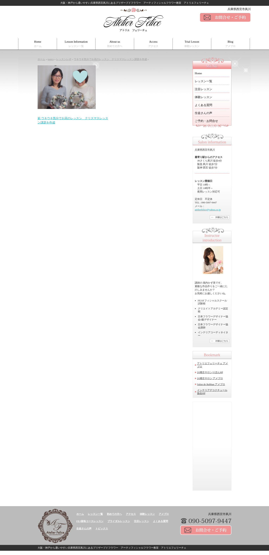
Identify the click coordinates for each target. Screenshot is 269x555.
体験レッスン (203, 97)
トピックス (101, 528)
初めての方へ (114, 514)
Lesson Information (76, 44)
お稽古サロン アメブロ (210, 378)
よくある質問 (203, 105)
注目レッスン (203, 89)
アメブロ (164, 514)
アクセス (131, 514)
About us (114, 44)
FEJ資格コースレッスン (89, 521)
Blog (230, 44)
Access (153, 44)
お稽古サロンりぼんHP (210, 372)
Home (37, 44)
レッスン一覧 (203, 81)
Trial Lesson (191, 44)
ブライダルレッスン (118, 521)
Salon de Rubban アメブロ (211, 384)
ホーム (80, 514)
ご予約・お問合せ (206, 121)
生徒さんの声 (203, 113)
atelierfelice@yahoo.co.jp (208, 209)
